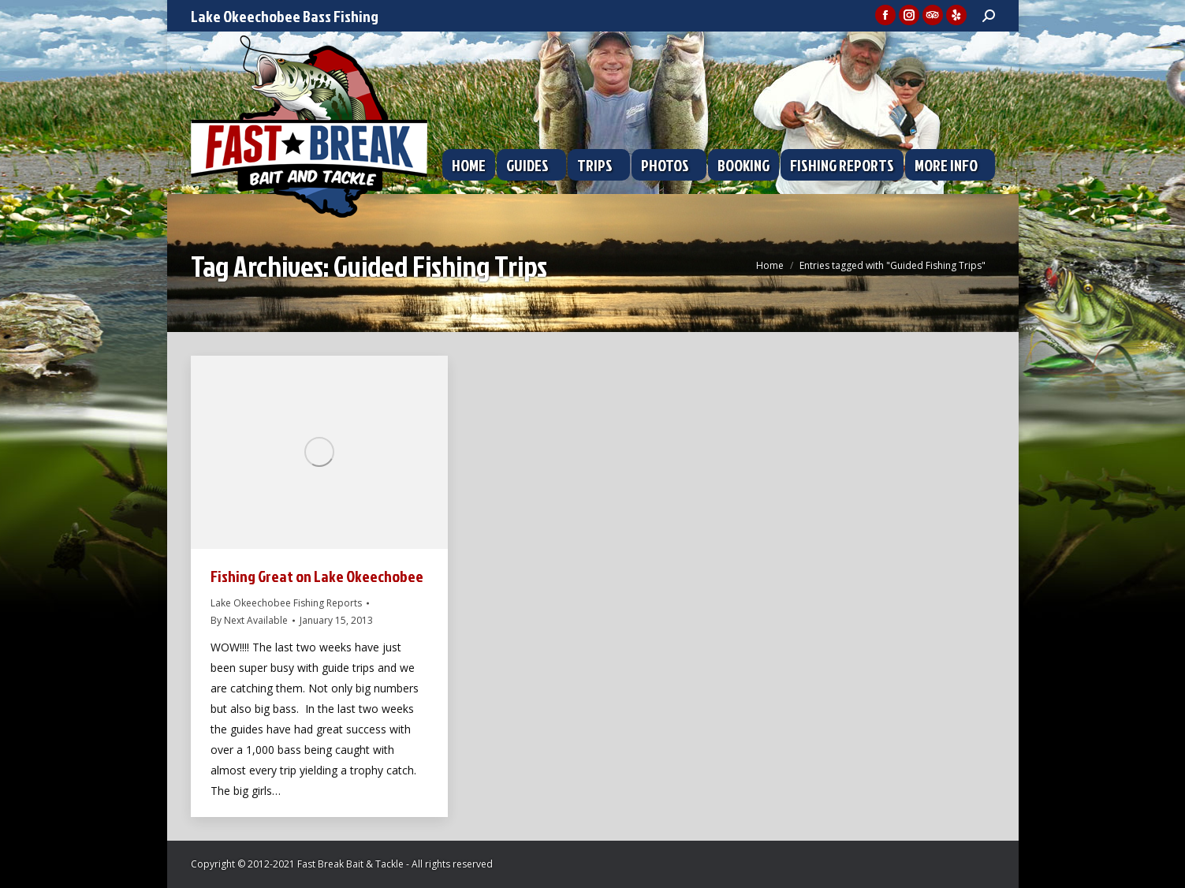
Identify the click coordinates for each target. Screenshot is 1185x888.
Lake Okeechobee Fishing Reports (286, 603)
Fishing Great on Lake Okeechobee (317, 576)
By (249, 620)
